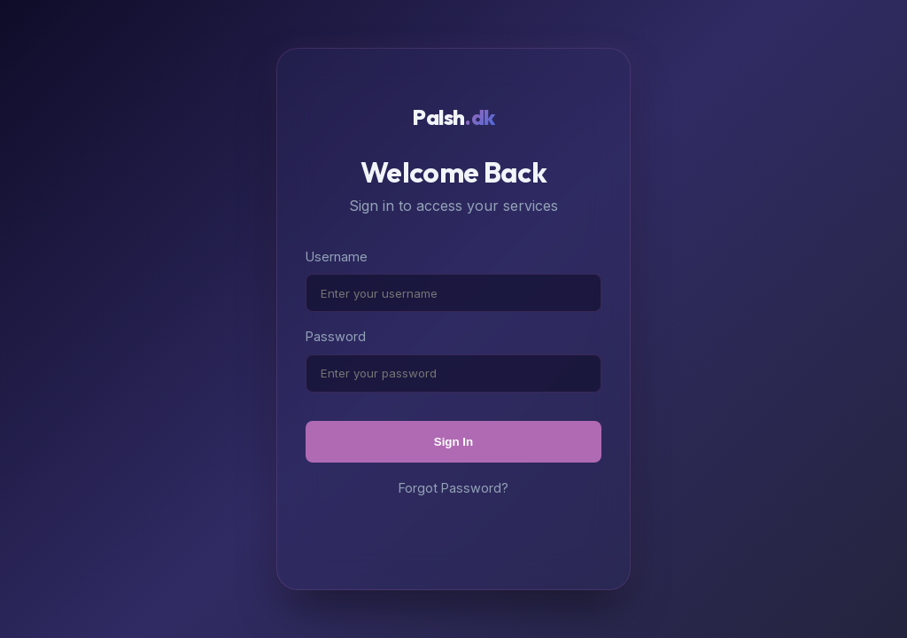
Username (337, 256)
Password (336, 336)
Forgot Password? (453, 487)
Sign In (453, 441)
